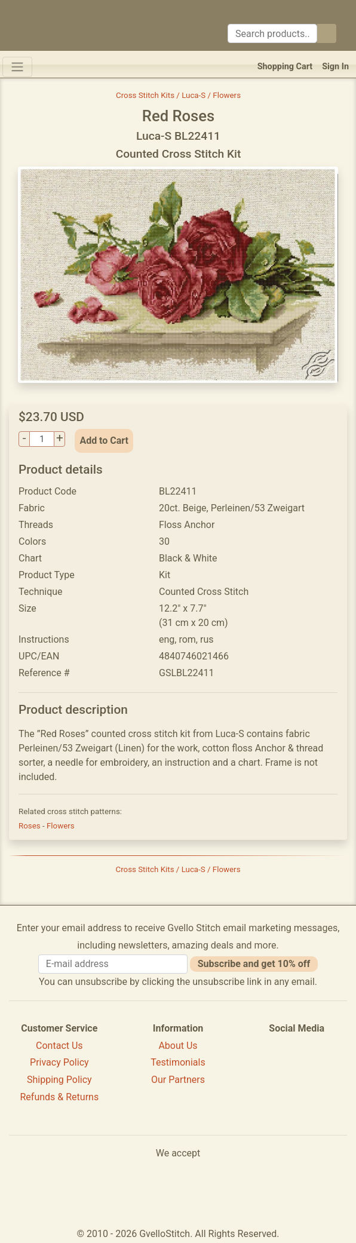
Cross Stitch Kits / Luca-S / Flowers (178, 95)
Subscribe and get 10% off (254, 963)
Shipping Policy (59, 1079)
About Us (177, 1045)
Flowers (61, 825)
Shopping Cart (285, 67)
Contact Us (59, 1045)
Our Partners (178, 1079)
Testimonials (178, 1062)
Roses (30, 825)
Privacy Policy (59, 1062)
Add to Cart (103, 440)
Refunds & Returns (59, 1097)
